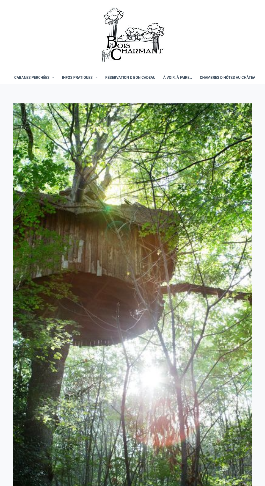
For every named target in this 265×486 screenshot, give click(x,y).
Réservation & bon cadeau (130, 77)
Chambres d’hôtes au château (229, 77)
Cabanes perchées (35, 77)
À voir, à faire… (177, 77)
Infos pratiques (81, 77)
